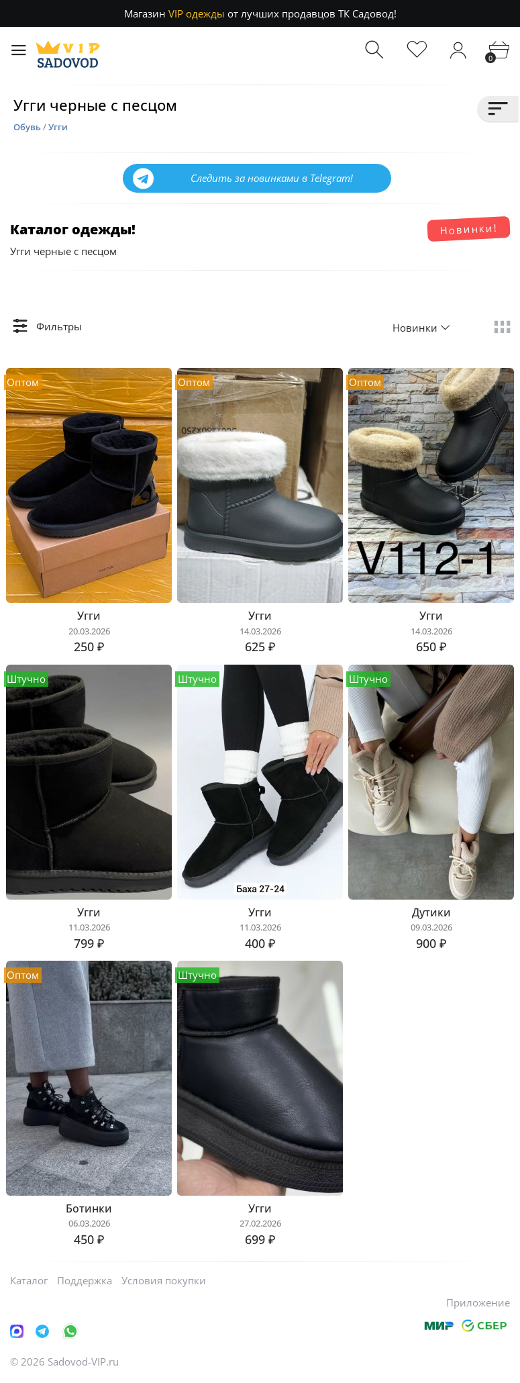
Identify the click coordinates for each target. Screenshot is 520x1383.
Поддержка (84, 1280)
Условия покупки (163, 1280)
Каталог (29, 1280)
